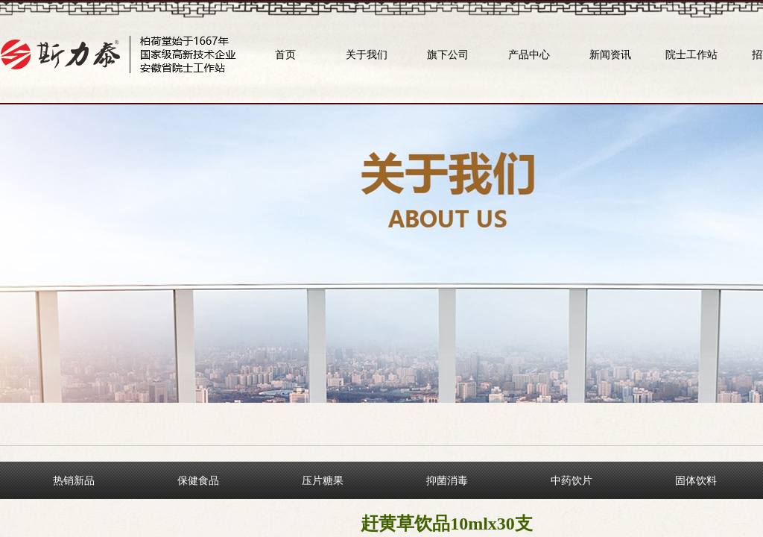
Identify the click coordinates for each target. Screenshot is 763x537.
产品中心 (529, 54)
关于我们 (366, 54)
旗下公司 (448, 54)
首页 (285, 54)
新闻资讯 (610, 54)
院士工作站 (691, 54)
